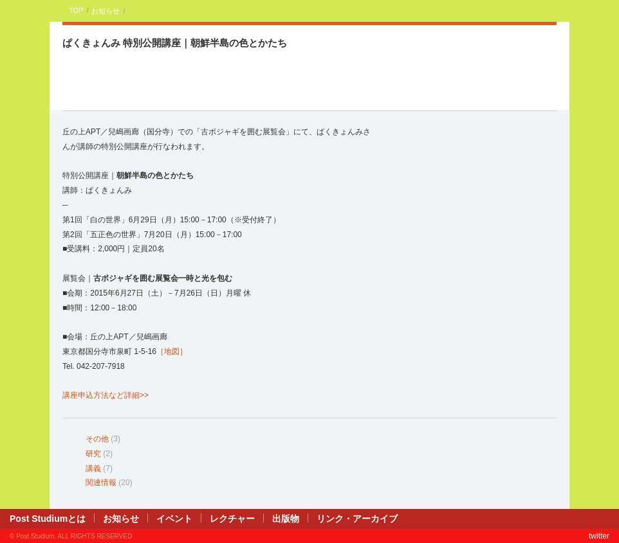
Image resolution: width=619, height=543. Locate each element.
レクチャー (232, 518)
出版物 (285, 518)
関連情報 (101, 482)
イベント (174, 518)
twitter (599, 535)
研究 (93, 453)
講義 (93, 468)
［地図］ (171, 351)
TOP (76, 10)
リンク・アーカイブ (357, 518)
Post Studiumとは (48, 518)
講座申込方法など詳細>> (105, 395)
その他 (97, 438)
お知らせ (105, 11)
